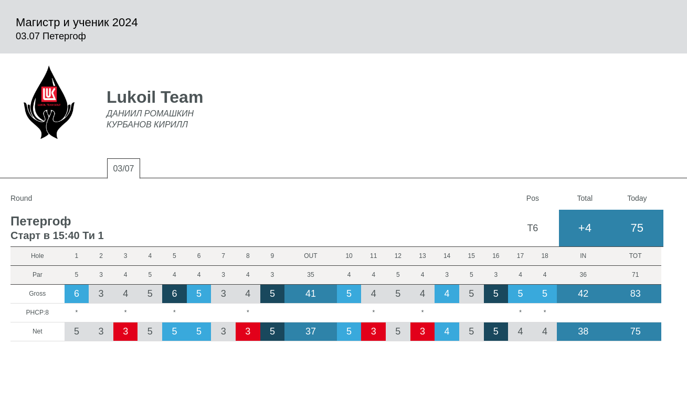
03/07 (123, 168)
